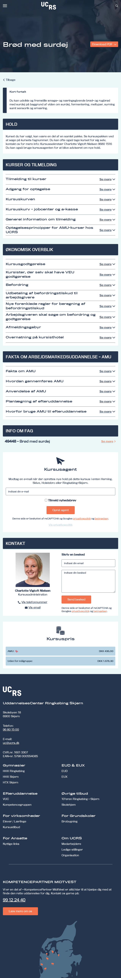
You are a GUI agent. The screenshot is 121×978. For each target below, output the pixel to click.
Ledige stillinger (72, 849)
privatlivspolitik (82, 518)
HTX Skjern (10, 782)
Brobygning (70, 821)
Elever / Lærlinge (14, 821)
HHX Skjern (11, 776)
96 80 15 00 (11, 729)
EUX (64, 776)
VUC (6, 799)
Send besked (76, 599)
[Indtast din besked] (88, 581)
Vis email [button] (34, 607)
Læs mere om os (20, 911)
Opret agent (60, 510)
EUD (65, 771)
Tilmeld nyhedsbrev (62, 500)
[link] (61, 6)
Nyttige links (11, 844)
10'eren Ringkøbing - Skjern (80, 799)
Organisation (70, 855)
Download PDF (102, 44)
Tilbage (10, 80)
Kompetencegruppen (17, 804)
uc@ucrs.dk (11, 743)
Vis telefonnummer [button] (34, 602)
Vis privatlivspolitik (61, 524)
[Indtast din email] (88, 563)
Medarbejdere (71, 844)
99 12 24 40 (14, 899)
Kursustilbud (11, 827)
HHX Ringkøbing (14, 771)
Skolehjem (69, 804)
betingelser (101, 518)
